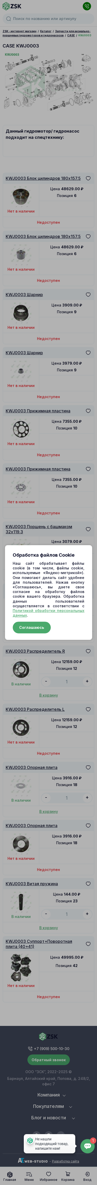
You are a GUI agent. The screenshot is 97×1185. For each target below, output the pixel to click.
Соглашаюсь (31, 627)
